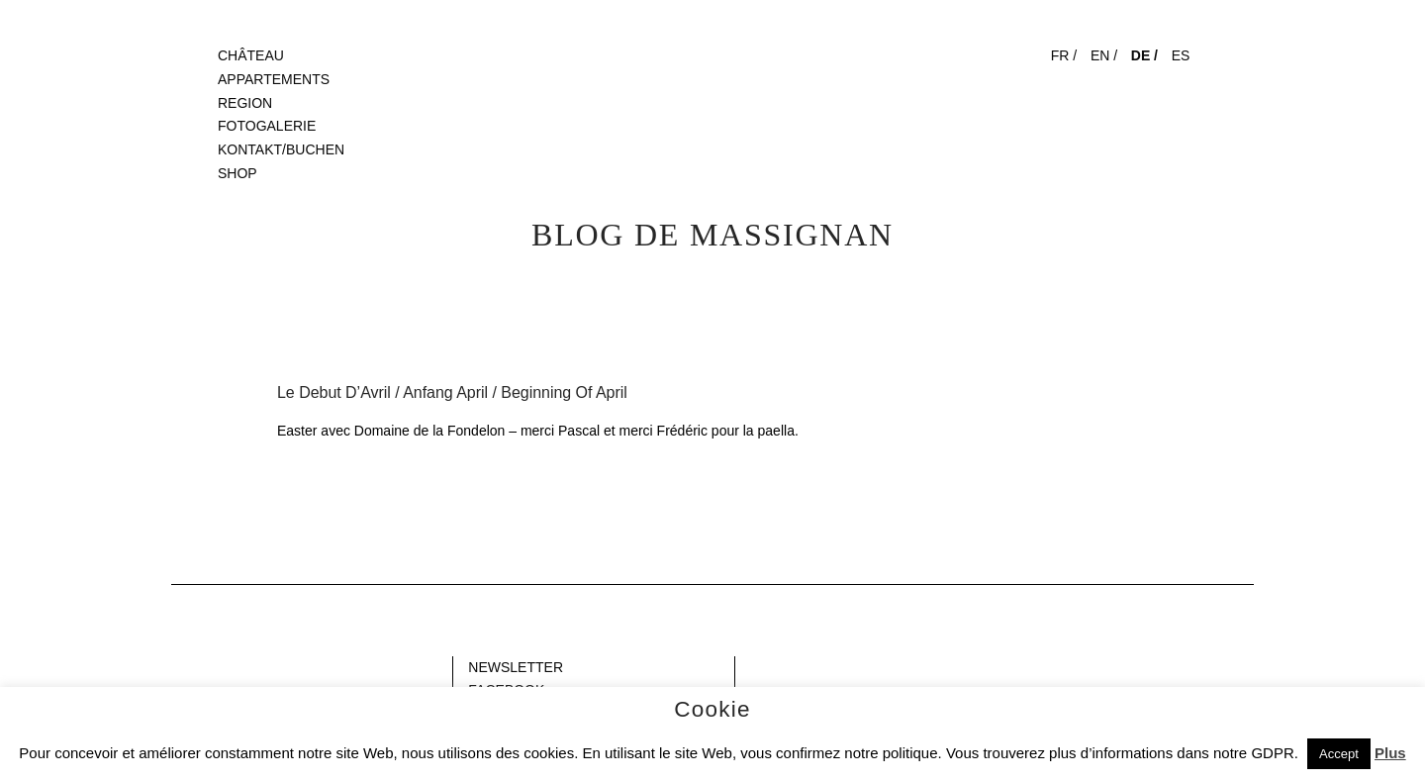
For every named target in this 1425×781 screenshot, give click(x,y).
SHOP (237, 173)
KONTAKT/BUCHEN (281, 149)
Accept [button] (1339, 753)
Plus (1390, 752)
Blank (188, 667)
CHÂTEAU (251, 55)
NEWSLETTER (515, 667)
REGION (245, 103)
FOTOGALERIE (267, 126)
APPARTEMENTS (274, 79)
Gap (753, 667)
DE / (1144, 55)
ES (1181, 55)
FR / (1064, 55)
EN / (1104, 55)
